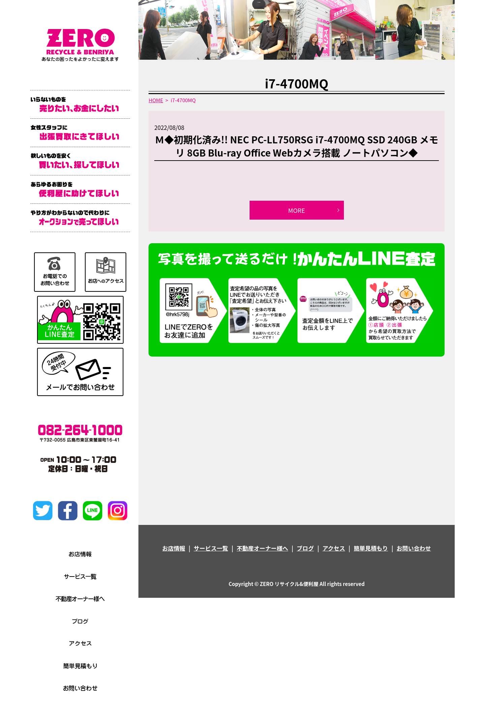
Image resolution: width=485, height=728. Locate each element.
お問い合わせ (413, 548)
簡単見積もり (371, 548)
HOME (156, 100)
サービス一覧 (211, 548)
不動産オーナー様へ (262, 548)
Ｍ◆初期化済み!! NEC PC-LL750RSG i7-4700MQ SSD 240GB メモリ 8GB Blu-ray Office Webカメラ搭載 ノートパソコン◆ (296, 146)
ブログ (305, 548)
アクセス (333, 548)
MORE (296, 210)
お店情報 (173, 548)
